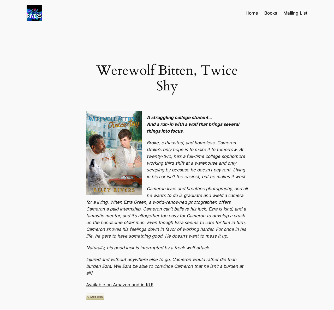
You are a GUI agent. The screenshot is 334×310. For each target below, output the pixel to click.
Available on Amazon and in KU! (119, 284)
